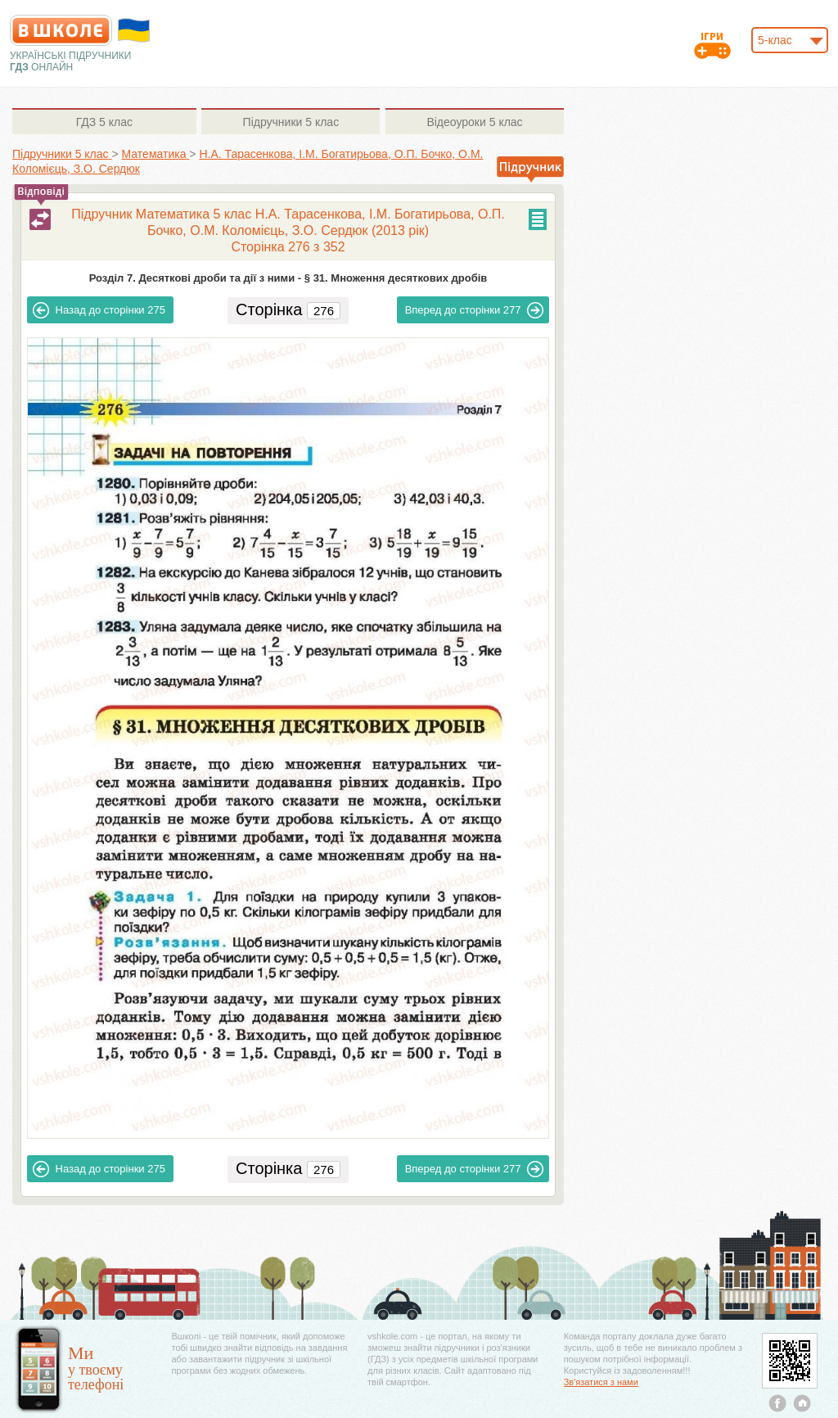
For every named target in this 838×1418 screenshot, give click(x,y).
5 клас (104, 122)
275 (99, 310)
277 (474, 310)
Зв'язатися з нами (601, 1382)
